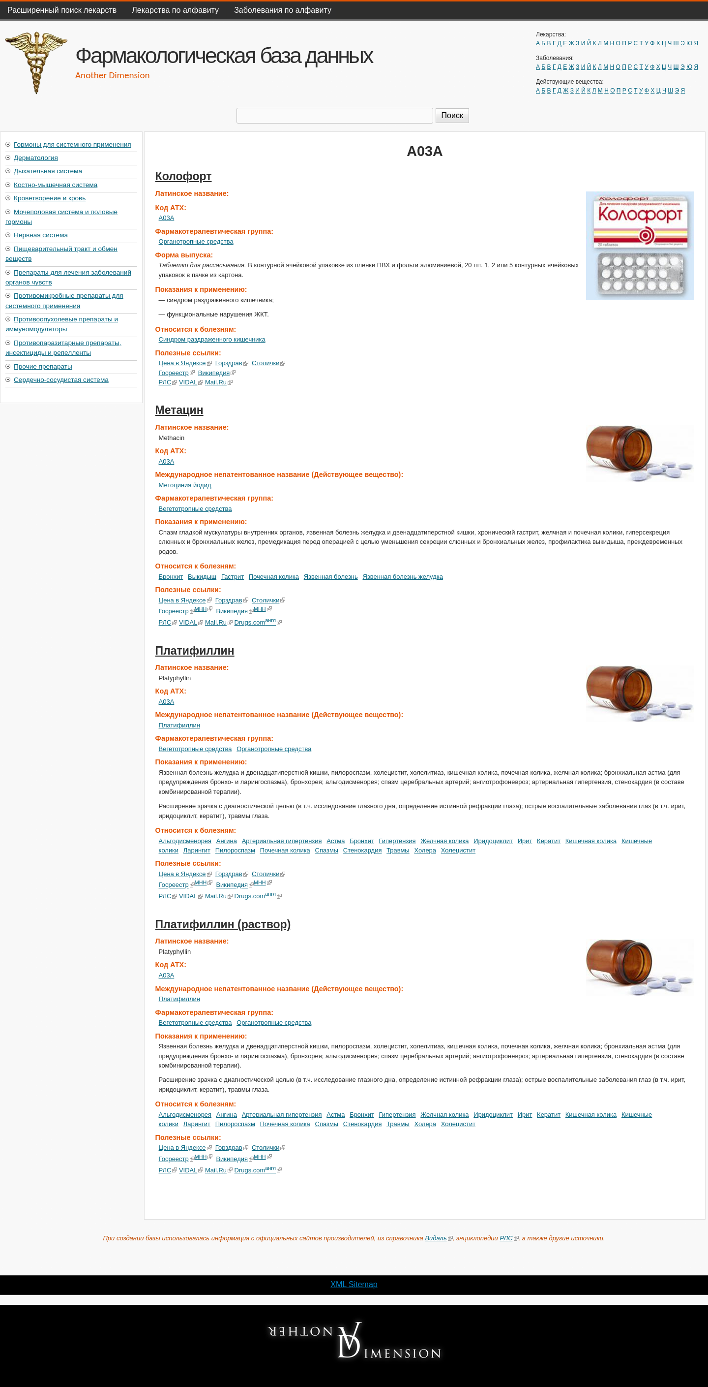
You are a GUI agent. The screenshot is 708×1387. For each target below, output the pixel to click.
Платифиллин (195, 650)
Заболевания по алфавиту (282, 10)
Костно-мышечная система (55, 185)
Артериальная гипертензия (282, 841)
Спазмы (327, 850)
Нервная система (41, 235)
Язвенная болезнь (331, 576)
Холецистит (458, 850)
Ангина (226, 841)
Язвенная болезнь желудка (402, 576)
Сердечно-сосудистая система (61, 379)
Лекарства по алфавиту (175, 10)
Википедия (217, 373)
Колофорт (183, 176)
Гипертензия (397, 841)
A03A (167, 217)
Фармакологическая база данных (223, 55)
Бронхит (171, 576)
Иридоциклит (493, 841)
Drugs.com (258, 622)
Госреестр (177, 373)
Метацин (179, 410)
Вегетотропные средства (195, 508)
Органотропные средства (196, 241)
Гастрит (232, 576)
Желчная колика (444, 841)
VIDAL (191, 382)
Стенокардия (362, 850)
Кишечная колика (591, 841)
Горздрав (231, 363)
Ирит (525, 841)
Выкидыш (202, 576)
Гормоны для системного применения (72, 144)
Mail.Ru (219, 382)
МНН (204, 609)
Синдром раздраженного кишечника (212, 339)
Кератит (548, 841)
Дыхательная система (48, 171)
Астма (335, 841)
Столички (269, 363)
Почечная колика (274, 576)
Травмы (398, 850)
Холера (425, 850)
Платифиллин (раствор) (223, 924)
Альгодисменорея (185, 841)
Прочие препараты (43, 366)
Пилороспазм (235, 850)
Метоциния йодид (185, 485)
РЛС (168, 382)
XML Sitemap (353, 1284)
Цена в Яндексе (185, 363)
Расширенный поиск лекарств (62, 10)
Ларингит (196, 850)
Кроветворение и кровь (50, 198)
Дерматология (36, 157)
